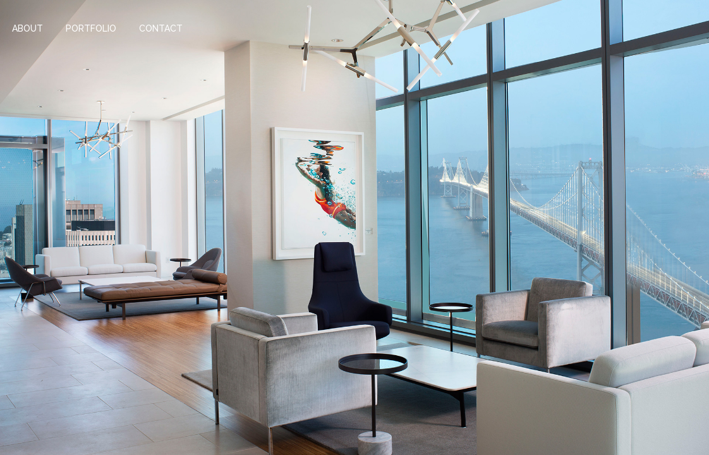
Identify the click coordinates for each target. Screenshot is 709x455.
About (27, 28)
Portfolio (91, 28)
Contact (161, 28)
